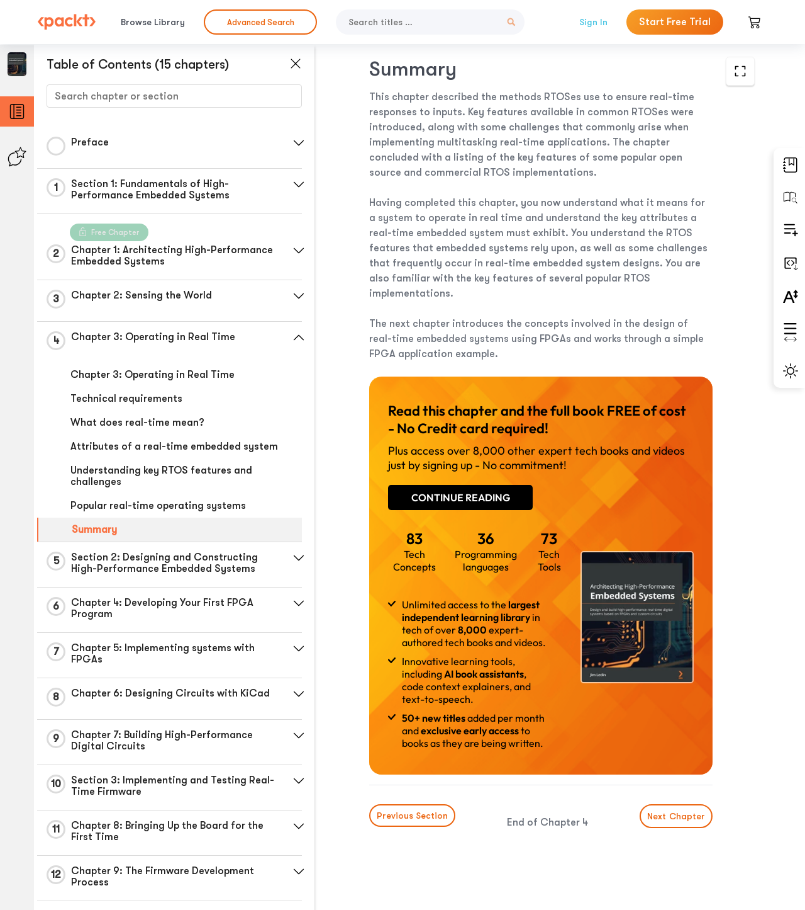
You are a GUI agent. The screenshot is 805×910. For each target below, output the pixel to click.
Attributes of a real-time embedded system (174, 446)
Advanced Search (260, 22)
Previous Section (412, 815)
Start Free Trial (675, 22)
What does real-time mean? (137, 422)
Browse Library (153, 22)
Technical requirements (126, 398)
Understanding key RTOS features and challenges (161, 476)
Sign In (593, 22)
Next (676, 816)
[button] (298, 143)
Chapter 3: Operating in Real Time (152, 374)
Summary (94, 529)
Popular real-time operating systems (158, 505)
